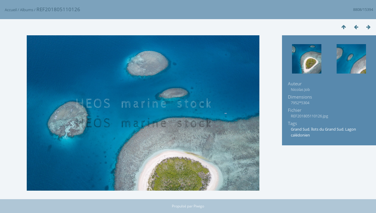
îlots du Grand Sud (327, 129)
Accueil (11, 9)
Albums (26, 9)
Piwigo (199, 206)
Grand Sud (300, 129)
